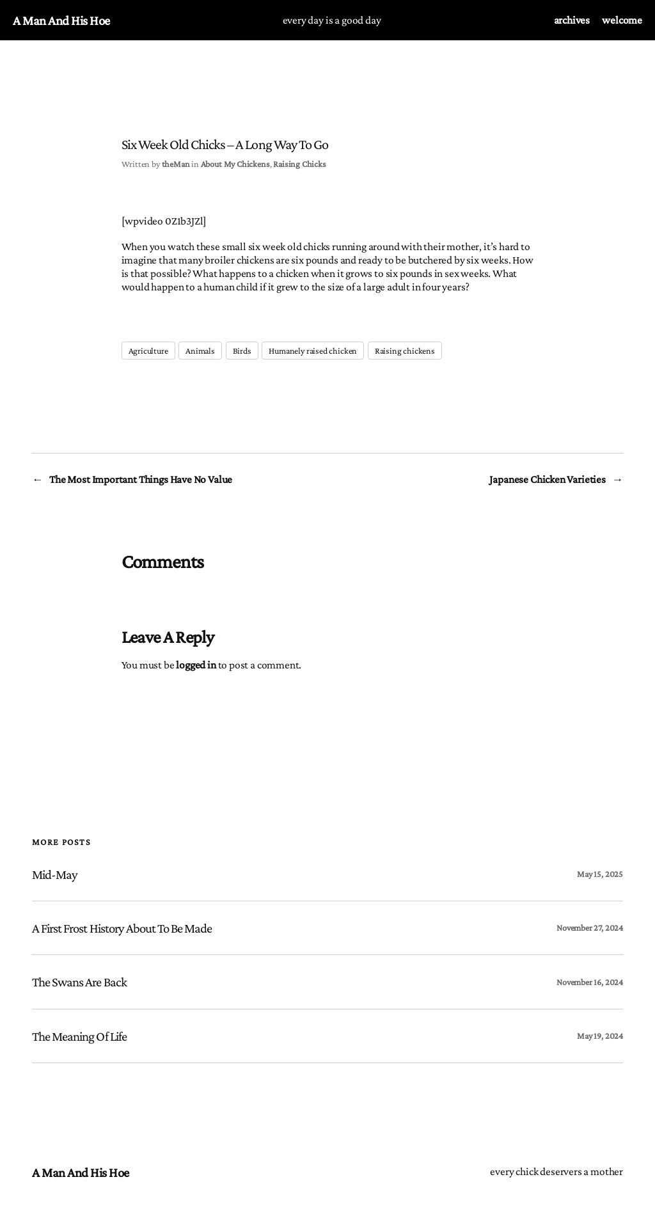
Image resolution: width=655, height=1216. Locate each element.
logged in (196, 664)
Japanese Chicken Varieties (547, 479)
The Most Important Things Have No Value (140, 479)
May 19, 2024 (600, 1035)
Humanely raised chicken (313, 350)
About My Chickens (235, 164)
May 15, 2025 (600, 874)
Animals (200, 350)
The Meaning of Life (79, 1036)
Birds (242, 350)
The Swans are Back (79, 981)
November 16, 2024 (589, 982)
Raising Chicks (299, 164)
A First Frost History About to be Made (122, 927)
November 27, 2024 (589, 927)
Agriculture (148, 350)
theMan (176, 164)
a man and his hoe (61, 20)
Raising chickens (405, 350)
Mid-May (54, 874)
